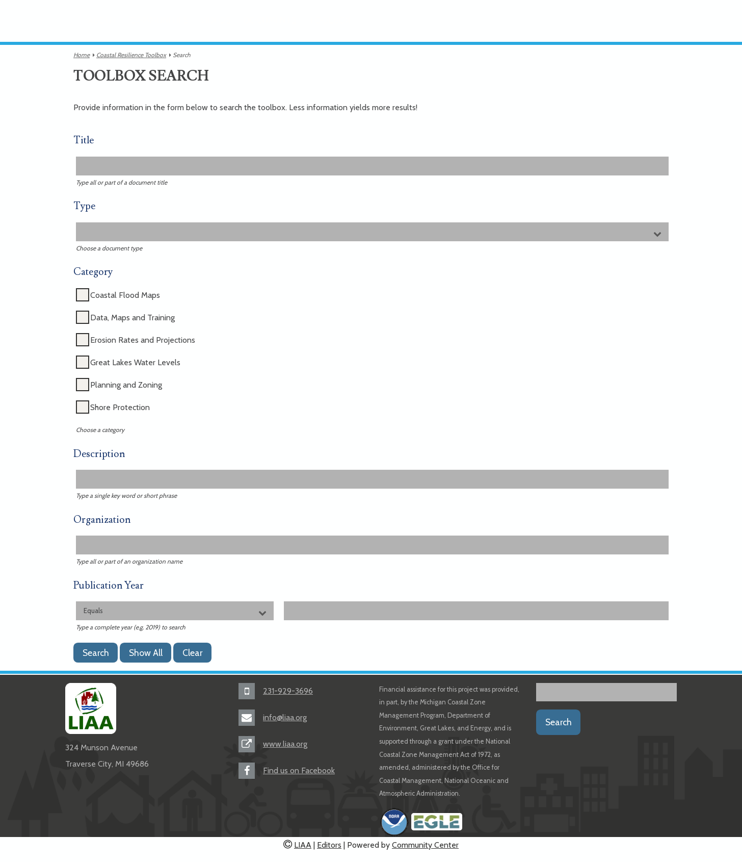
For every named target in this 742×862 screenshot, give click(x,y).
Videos (215, 20)
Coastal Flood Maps (125, 295)
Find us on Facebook (299, 770)
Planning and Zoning (126, 385)
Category (93, 272)
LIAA (302, 845)
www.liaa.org (285, 744)
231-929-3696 (288, 691)
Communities (158, 20)
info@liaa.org (285, 717)
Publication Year (108, 586)
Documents (270, 20)
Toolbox (330, 20)
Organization (101, 520)
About (102, 20)
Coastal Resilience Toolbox (131, 55)
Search (558, 722)
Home (81, 55)
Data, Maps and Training (132, 317)
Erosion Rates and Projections (142, 340)
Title (83, 140)
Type (84, 206)
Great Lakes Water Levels (135, 362)
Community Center (425, 845)
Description (99, 454)
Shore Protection (120, 407)
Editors (329, 845)
